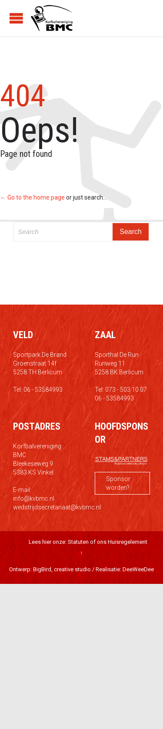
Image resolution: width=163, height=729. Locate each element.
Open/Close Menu (16, 18)
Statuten (78, 542)
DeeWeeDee (138, 569)
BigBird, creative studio (62, 569)
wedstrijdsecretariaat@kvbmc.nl (57, 507)
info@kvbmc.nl (33, 498)
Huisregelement (127, 542)
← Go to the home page (32, 197)
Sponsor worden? (118, 483)
